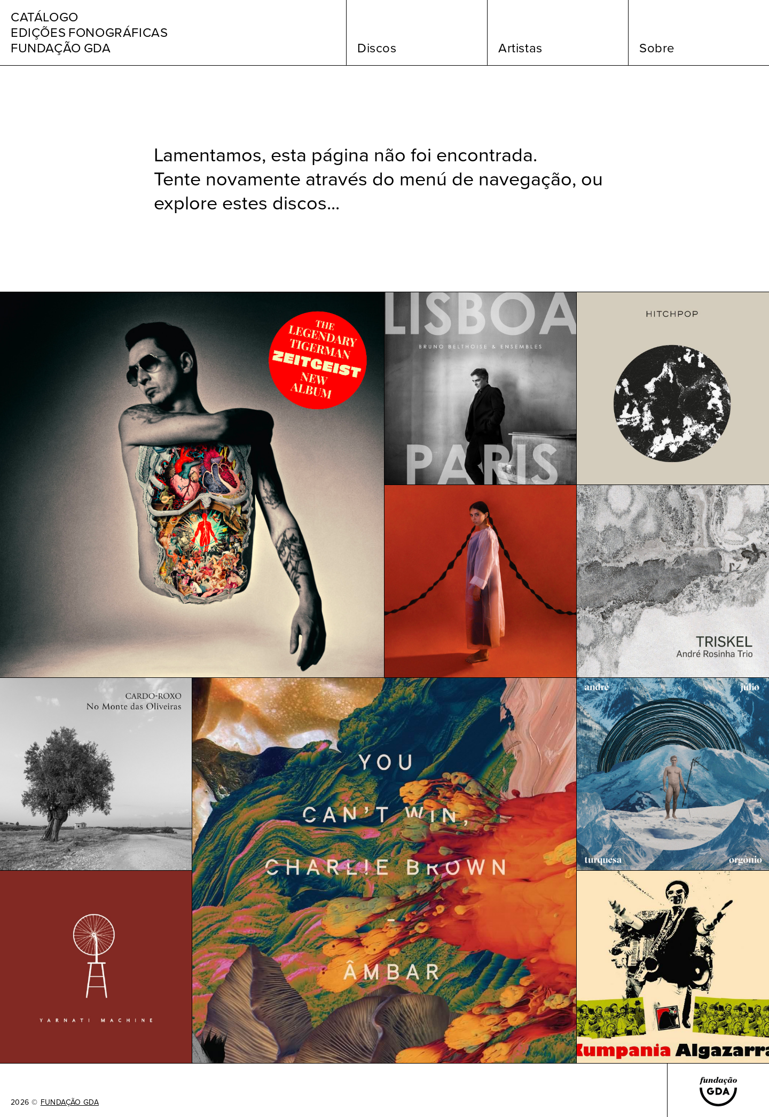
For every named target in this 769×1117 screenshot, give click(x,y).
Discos (377, 48)
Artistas (520, 48)
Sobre (657, 48)
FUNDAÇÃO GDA (70, 1102)
